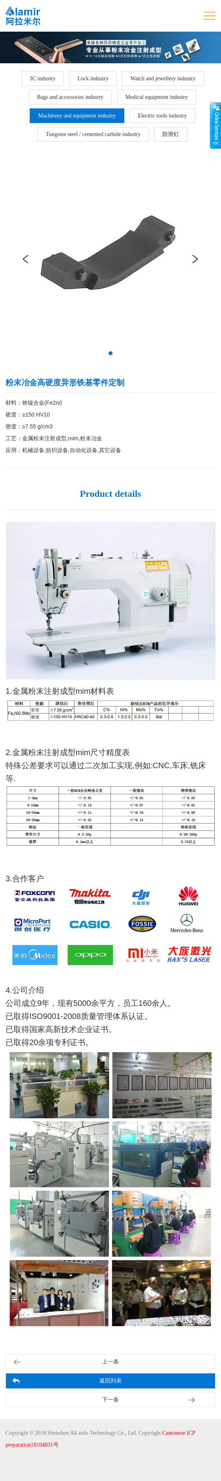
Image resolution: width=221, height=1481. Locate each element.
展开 (215, 125)
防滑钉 (170, 134)
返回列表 (110, 1381)
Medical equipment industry (157, 97)
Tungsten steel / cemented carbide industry (93, 134)
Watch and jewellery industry (162, 78)
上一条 (110, 1362)
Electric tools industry (162, 116)
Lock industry (93, 78)
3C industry (43, 78)
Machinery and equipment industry (77, 116)
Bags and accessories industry (70, 97)
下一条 (110, 1400)
